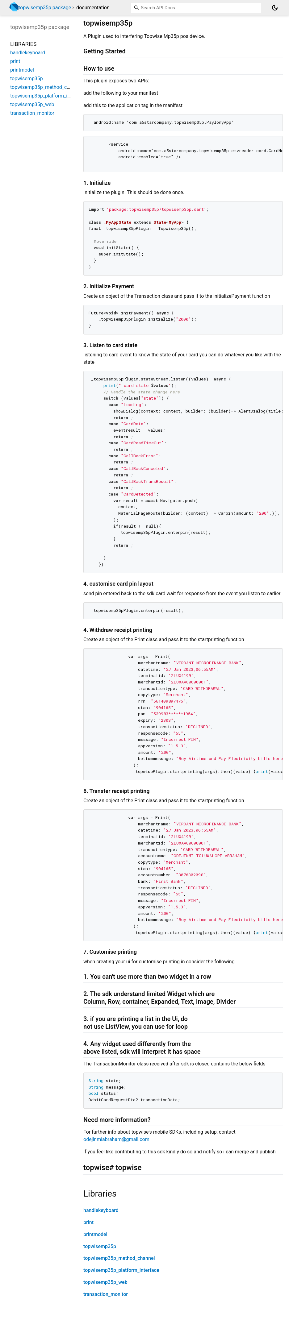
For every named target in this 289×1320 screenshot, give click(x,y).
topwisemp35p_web (105, 1282)
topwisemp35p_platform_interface (121, 1270)
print (88, 1222)
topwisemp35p (99, 1246)
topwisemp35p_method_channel (119, 1258)
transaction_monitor (105, 1294)
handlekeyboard (101, 1210)
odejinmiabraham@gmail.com (116, 1139)
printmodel (95, 1234)
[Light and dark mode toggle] (275, 8)
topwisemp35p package (45, 7)
